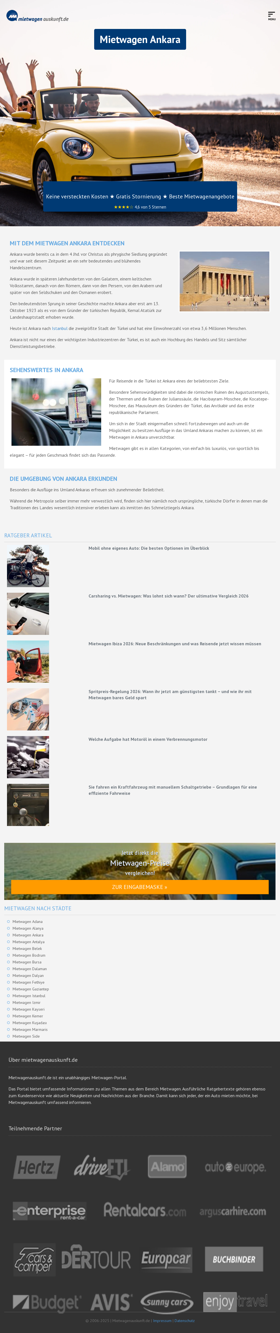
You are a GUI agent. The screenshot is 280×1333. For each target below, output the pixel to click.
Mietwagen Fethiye (29, 982)
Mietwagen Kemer (28, 1016)
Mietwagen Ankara (28, 935)
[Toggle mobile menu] (272, 16)
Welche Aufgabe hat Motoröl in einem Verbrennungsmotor (148, 739)
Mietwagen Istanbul (29, 995)
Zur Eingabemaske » (139, 887)
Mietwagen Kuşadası (30, 1022)
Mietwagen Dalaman (30, 968)
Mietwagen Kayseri (29, 1009)
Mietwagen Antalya (29, 941)
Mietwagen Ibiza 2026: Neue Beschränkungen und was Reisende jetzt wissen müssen (175, 643)
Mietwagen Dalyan (28, 975)
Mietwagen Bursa (27, 962)
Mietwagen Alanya (28, 928)
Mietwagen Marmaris (30, 1029)
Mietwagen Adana (28, 921)
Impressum (162, 1320)
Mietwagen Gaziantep (31, 989)
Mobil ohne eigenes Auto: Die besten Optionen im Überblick (149, 548)
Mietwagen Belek (27, 948)
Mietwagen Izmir (27, 1002)
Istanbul (60, 328)
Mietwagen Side (26, 1036)
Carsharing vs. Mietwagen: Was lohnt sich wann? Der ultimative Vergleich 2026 (169, 596)
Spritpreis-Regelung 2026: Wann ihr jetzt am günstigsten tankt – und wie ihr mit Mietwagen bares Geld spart (170, 694)
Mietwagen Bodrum (29, 955)
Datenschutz (185, 1320)
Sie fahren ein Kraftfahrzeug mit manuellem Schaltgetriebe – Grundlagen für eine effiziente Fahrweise (173, 790)
